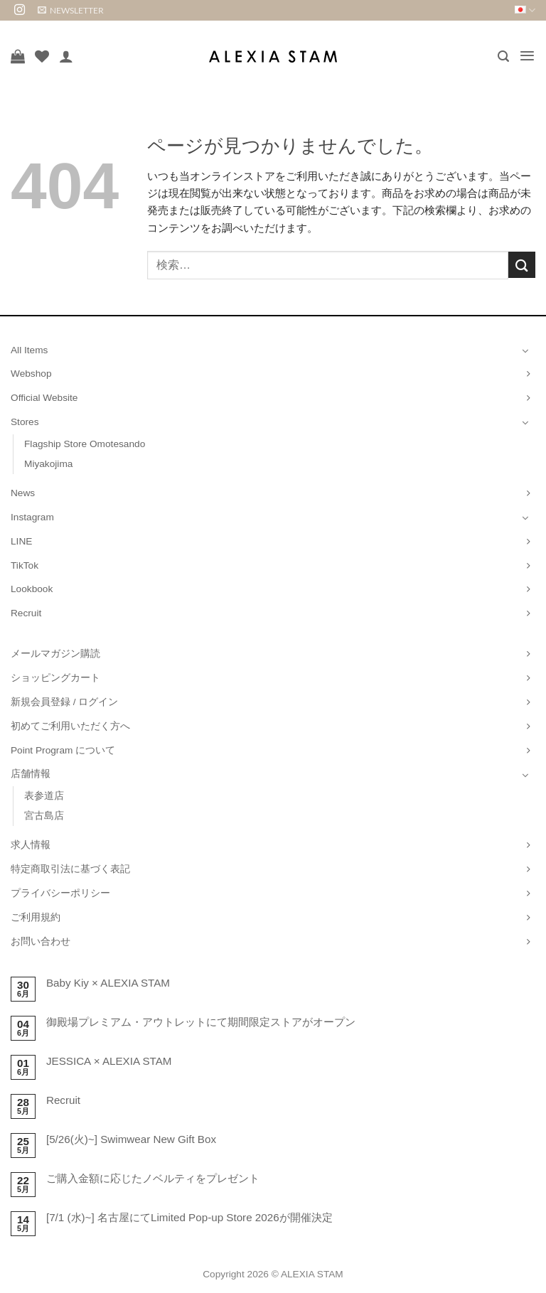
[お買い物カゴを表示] (18, 56)
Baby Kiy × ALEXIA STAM (108, 983)
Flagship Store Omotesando (84, 444)
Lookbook (32, 589)
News (23, 493)
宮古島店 (44, 815)
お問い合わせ (40, 941)
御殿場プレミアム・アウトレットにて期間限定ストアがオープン (200, 1022)
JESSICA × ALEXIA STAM (109, 1061)
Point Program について (63, 750)
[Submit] (521, 265)
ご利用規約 (35, 917)
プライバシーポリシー (60, 893)
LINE (21, 541)
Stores (25, 422)
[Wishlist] (42, 56)
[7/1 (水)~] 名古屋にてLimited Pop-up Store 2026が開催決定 (189, 1217)
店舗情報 (30, 773)
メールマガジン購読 (55, 653)
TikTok (24, 565)
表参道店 (44, 795)
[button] (71, 10)
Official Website (44, 397)
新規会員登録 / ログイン (64, 702)
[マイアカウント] (66, 56)
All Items (29, 350)
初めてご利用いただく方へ (70, 726)
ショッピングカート (55, 677)
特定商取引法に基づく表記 (70, 869)
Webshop (31, 373)
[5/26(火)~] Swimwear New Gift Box (131, 1139)
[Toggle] (525, 350)
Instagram (32, 517)
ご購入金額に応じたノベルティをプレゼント (152, 1178)
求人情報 (30, 844)
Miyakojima (48, 463)
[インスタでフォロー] (19, 10)
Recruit (26, 613)
